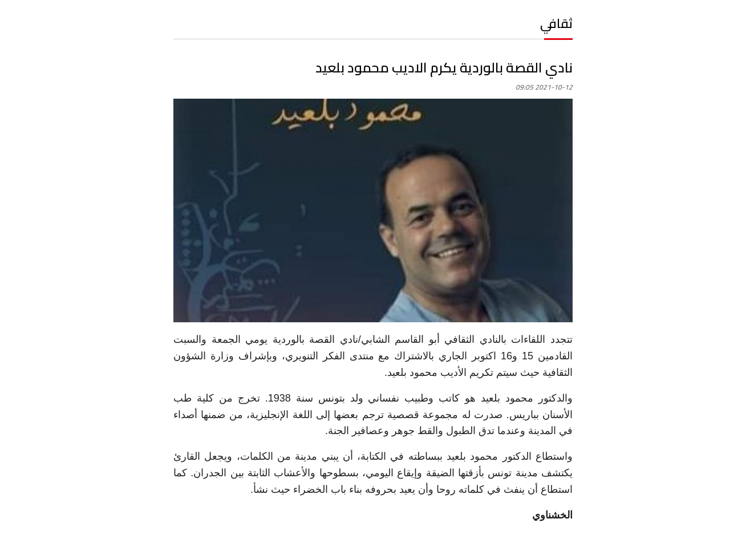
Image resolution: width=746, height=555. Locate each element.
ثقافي (556, 23)
